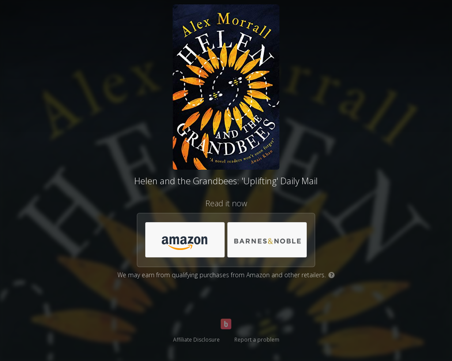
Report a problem (256, 339)
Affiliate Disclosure (196, 339)
